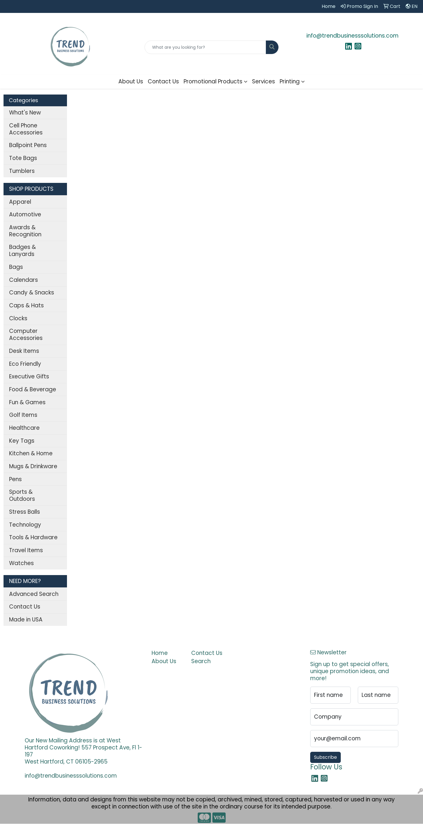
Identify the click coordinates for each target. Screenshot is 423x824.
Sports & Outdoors (22, 495)
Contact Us (163, 81)
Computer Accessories (26, 334)
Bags (16, 267)
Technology (25, 525)
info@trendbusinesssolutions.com (352, 36)
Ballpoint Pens (28, 145)
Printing (290, 81)
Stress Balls (24, 512)
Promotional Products (213, 81)
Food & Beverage (32, 389)
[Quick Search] (205, 47)
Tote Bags (23, 158)
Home (160, 653)
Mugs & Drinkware (33, 466)
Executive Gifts (29, 376)
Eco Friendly (25, 364)
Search (201, 661)
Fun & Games (27, 402)
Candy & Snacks (31, 292)
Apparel (20, 202)
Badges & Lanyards (22, 250)
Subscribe (325, 757)
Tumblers (22, 171)
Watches (21, 563)
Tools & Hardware (33, 537)
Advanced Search (33, 594)
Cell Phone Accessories (26, 129)
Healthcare (24, 428)
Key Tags (21, 441)
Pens (15, 479)
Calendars (23, 280)
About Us (130, 81)
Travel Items (26, 550)
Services (263, 81)
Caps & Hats (26, 305)
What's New (25, 113)
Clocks (18, 318)
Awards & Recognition (25, 230)
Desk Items (24, 351)
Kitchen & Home (31, 453)
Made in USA (26, 620)
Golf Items (23, 415)
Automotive (25, 214)
